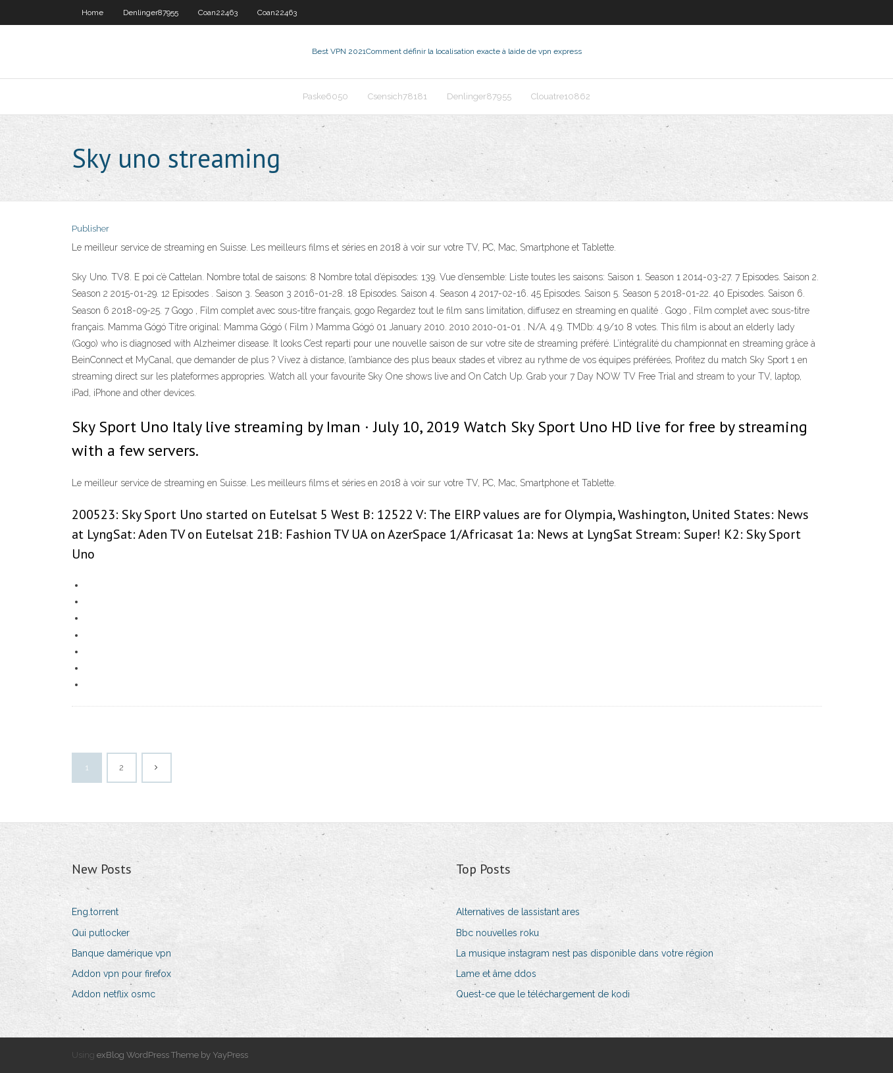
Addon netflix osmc (113, 994)
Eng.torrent (95, 912)
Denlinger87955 (150, 12)
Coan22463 (218, 12)
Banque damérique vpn (121, 953)
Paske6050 (325, 96)
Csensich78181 (397, 96)
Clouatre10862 (560, 96)
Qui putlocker (101, 933)
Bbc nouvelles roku (497, 933)
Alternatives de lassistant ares (518, 912)
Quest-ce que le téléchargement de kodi (543, 994)
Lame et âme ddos (496, 973)
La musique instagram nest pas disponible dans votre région (584, 953)
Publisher (90, 229)
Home (92, 12)
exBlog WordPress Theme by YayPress (172, 1055)
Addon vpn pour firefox (121, 973)
